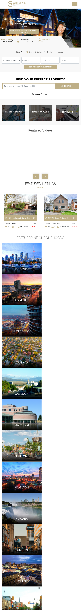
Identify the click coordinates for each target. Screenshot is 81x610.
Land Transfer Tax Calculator (53, 567)
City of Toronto (35, 576)
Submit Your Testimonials (40, 489)
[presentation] (36, 176)
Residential (50, 586)
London (60, 389)
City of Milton (34, 580)
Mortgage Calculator (33, 586)
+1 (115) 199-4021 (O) (11, 576)
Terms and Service (7, 599)
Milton (60, 419)
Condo (66, 566)
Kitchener (21, 419)
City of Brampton (36, 566)
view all (40, 188)
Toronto (21, 268)
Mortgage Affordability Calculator (51, 579)
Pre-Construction (71, 574)
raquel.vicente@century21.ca (13, 580)
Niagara (21, 389)
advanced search (40, 94)
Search (66, 86)
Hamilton (60, 359)
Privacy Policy (18, 599)
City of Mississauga (34, 571)
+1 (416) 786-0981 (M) (11, 573)
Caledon (21, 328)
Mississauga (21, 298)
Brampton (60, 268)
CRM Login (27, 599)
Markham (60, 328)
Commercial (69, 570)
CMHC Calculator (53, 572)
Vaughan (60, 298)
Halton (21, 359)
